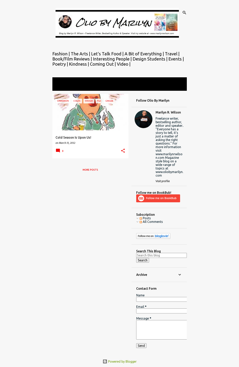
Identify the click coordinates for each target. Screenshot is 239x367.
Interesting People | (113, 58)
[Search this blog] (161, 255)
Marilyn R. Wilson (168, 112)
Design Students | (150, 58)
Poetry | (60, 63)
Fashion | (61, 53)
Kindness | (79, 63)
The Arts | (81, 53)
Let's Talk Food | (108, 53)
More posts (90, 169)
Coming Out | (103, 63)
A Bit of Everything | (145, 53)
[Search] (184, 12)
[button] (123, 151)
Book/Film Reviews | (72, 58)
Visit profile (163, 181)
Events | (176, 58)
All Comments (151, 221)
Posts (145, 218)
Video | (123, 63)
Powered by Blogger (120, 361)
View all (61, 87)
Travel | (172, 53)
